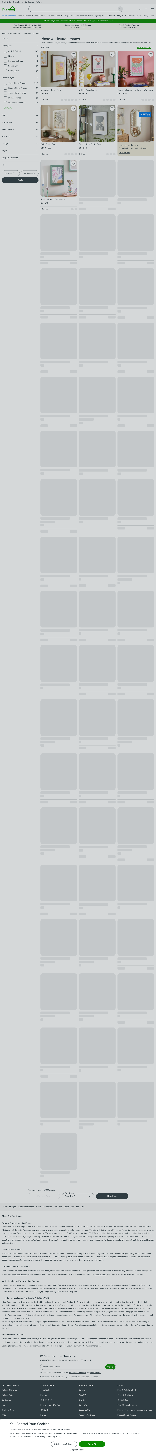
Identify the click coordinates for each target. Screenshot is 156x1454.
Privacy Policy (55, 1436)
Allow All (92, 1444)
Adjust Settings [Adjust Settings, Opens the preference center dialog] (77, 1450)
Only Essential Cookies (64, 1444)
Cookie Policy (39, 1436)
